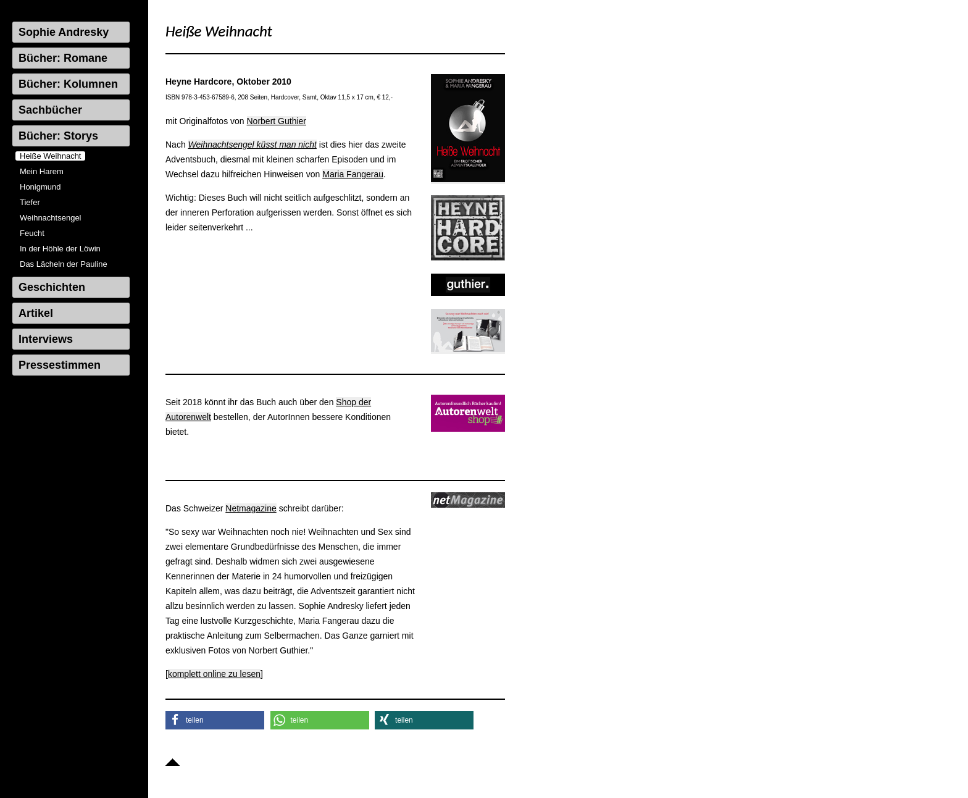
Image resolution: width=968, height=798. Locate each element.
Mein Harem (42, 171)
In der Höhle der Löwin (60, 248)
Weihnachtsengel (50, 217)
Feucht (32, 233)
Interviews (46, 339)
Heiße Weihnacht (50, 156)
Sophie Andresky (64, 32)
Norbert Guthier (276, 121)
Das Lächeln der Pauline (63, 264)
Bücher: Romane (63, 58)
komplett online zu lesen (214, 674)
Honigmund (40, 186)
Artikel (36, 313)
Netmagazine (251, 508)
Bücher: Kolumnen (68, 84)
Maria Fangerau (352, 174)
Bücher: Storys (58, 136)
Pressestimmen (60, 365)
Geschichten (52, 287)
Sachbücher (50, 110)
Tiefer (30, 202)
